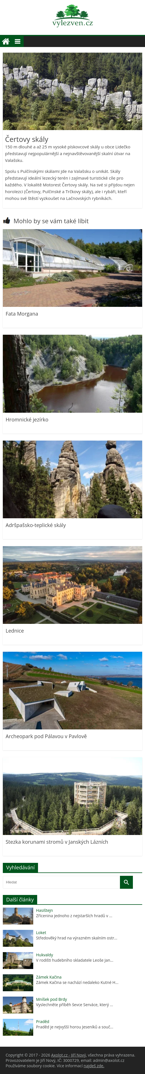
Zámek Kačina (49, 977)
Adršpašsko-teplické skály (36, 525)
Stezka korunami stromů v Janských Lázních (57, 841)
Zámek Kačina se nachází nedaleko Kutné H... (77, 982)
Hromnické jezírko (27, 419)
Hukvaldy (44, 954)
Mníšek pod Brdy (51, 999)
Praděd (42, 1021)
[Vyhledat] (126, 882)
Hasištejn (44, 910)
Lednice (15, 630)
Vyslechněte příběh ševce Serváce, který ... (74, 1004)
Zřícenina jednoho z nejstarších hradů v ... (74, 915)
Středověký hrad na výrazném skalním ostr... (76, 938)
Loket (41, 932)
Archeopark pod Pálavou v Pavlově (46, 736)
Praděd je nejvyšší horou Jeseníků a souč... (74, 1027)
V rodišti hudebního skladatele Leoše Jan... (74, 960)
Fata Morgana (22, 313)
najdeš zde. (94, 1065)
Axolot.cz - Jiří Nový (68, 1055)
